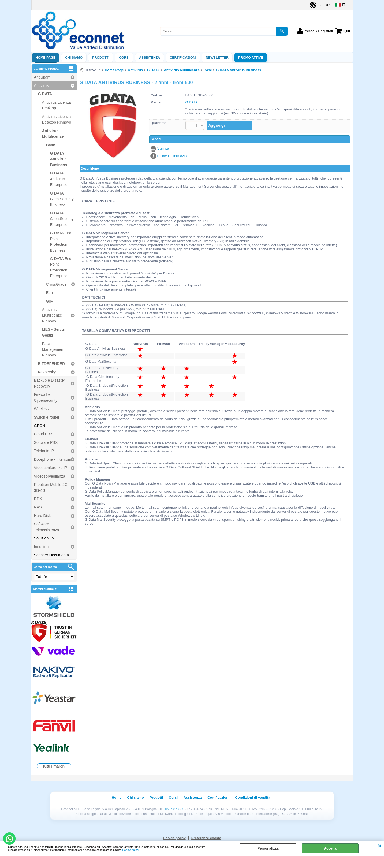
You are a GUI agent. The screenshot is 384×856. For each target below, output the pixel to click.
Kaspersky (47, 372)
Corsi (124, 57)
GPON (39, 425)
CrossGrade (56, 284)
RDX (38, 499)
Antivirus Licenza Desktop (56, 105)
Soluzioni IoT (45, 538)
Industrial (42, 547)
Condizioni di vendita (252, 797)
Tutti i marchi (54, 766)
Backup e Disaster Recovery (49, 383)
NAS (38, 507)
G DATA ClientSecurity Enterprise (62, 219)
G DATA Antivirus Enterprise (59, 179)
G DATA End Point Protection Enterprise (61, 267)
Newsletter (217, 57)
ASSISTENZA (149, 57)
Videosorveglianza (49, 476)
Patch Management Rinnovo (53, 349)
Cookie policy (130, 849)
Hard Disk (42, 515)
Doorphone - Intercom (52, 459)
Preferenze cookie (206, 838)
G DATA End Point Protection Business (61, 241)
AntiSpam (42, 77)
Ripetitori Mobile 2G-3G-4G (51, 487)
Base (50, 145)
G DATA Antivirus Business (58, 159)
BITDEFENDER (51, 364)
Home (116, 797)
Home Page (46, 57)
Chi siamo (74, 57)
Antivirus (41, 85)
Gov (49, 301)
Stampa (163, 148)
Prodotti (100, 57)
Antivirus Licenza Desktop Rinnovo (56, 119)
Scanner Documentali (52, 555)
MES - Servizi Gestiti (53, 332)
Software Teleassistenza (46, 527)
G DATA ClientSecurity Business (62, 199)
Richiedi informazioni (173, 155)
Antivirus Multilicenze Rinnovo (52, 315)
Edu (49, 293)
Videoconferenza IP (51, 468)
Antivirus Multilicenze (53, 134)
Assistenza (193, 797)
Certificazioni (183, 57)
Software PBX (46, 442)
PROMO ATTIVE (250, 57)
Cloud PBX (43, 434)
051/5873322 (174, 809)
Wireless (41, 409)
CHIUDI (379, 846)
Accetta (330, 848)
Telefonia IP (44, 451)
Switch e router (46, 417)
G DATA (45, 94)
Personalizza (268, 848)
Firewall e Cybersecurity (45, 397)
